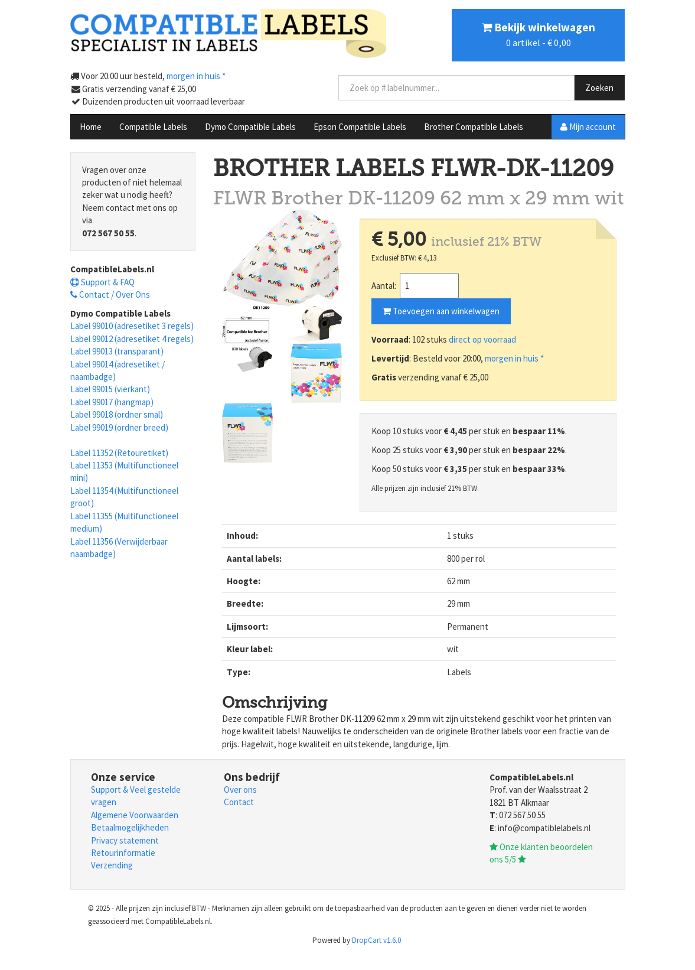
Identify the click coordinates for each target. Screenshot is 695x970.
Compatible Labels (153, 126)
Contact (239, 802)
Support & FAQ (102, 282)
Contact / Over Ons (110, 294)
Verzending (112, 865)
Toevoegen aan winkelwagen (441, 311)
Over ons (240, 789)
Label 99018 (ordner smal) (116, 414)
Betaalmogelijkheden (130, 827)
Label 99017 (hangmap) (112, 402)
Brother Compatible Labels (473, 126)
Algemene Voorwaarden (134, 815)
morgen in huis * (514, 358)
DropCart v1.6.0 (376, 940)
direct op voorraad (482, 339)
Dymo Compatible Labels (250, 126)
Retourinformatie (123, 852)
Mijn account (588, 126)
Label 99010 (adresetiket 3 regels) (132, 325)
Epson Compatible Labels (360, 126)
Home (91, 126)
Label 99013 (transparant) (117, 351)
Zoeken (599, 87)
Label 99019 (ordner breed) (119, 427)
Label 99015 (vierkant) (110, 389)
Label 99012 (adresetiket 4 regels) (132, 338)
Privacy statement (125, 840)
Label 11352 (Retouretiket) (119, 452)
